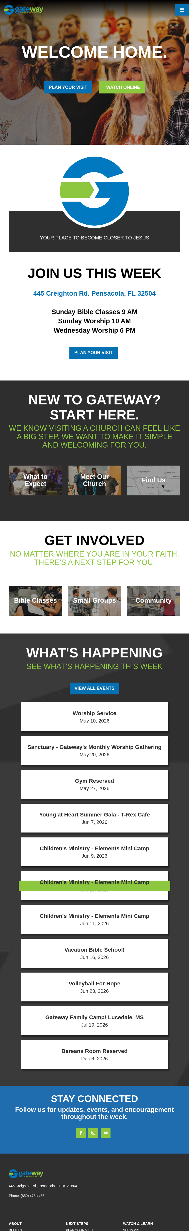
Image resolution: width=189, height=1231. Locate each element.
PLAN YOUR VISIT (68, 87)
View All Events (94, 688)
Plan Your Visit (93, 352)
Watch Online (122, 87)
